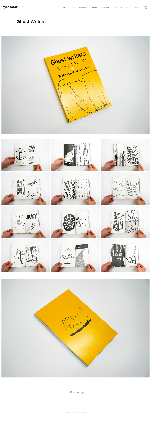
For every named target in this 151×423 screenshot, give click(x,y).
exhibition (118, 8)
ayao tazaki (10, 7)
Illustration (83, 8)
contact (138, 8)
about (128, 8)
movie (94, 8)
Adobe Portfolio (80, 412)
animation (105, 8)
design (71, 8)
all (64, 8)
